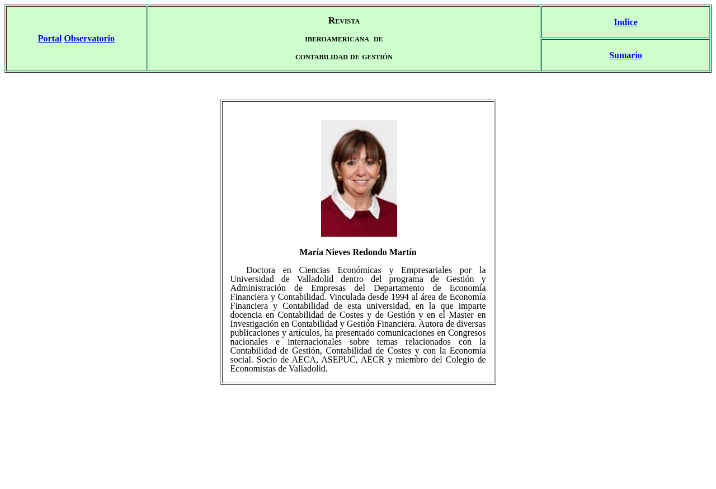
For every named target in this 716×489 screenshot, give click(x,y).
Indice (626, 22)
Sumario (625, 55)
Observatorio (89, 38)
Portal (50, 38)
